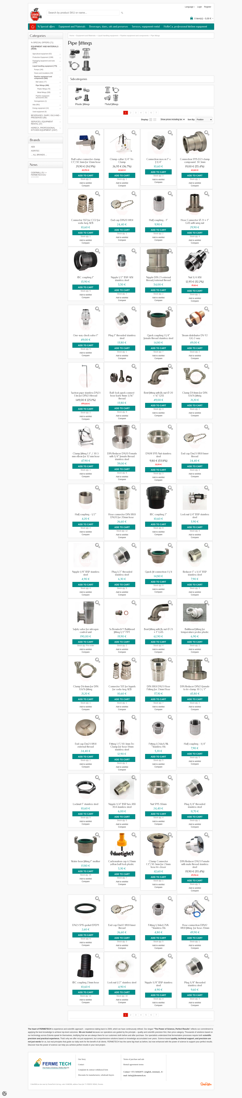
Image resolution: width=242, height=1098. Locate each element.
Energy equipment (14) (41, 108)
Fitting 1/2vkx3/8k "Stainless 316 (158, 744)
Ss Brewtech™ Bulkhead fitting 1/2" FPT (122, 630)
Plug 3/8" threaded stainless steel (194, 982)
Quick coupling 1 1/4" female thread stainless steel (158, 336)
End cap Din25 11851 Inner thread (195, 454)
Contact (81, 1063)
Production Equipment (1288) (43, 57)
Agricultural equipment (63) (42, 54)
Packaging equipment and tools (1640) (44, 61)
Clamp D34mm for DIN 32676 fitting (194, 394)
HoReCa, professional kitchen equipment (185, 26)
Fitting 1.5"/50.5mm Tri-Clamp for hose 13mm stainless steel (122, 745)
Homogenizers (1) (40, 101)
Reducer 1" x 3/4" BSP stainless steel (195, 572)
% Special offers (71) (42, 42)
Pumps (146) (38, 69)
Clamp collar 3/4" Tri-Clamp (122, 161)
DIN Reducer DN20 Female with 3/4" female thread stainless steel (122, 456)
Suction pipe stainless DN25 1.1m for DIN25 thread (85, 394)
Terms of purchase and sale (133, 1058)
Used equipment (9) (40, 112)
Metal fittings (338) (43, 92)
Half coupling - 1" (158, 220)
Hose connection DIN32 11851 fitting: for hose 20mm (194, 925)
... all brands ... (39, 155)
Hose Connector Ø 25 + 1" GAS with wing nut (195, 221)
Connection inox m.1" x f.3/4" (158, 161)
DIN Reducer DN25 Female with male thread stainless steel (194, 863)
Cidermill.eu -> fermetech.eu (45, 175)
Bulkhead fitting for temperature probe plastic (195, 630)
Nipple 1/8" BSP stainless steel (85, 572)
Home (72, 36)
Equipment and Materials (72, 26)
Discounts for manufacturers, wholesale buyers (96, 1073)
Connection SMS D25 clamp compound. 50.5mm (195, 161)
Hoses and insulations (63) (43, 73)
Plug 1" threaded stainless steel (122, 336)
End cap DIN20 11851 (122, 220)
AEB (33, 147)
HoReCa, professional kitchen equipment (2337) (44, 129)
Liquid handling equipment (108, 36)
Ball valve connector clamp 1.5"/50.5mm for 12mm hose (85, 161)
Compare (86, 185)
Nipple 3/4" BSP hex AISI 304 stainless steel (122, 804)
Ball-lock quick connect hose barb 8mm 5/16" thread (122, 395)
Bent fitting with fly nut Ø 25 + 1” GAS (158, 630)
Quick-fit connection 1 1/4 (158, 571)
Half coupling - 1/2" (85, 513)
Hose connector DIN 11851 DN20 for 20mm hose (122, 515)
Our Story (82, 1058)
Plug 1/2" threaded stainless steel (122, 572)
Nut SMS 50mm (158, 802)
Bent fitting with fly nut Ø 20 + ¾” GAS (158, 394)
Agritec (35, 151)
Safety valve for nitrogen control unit (85, 630)
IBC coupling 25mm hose (85, 981)
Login (199, 7)
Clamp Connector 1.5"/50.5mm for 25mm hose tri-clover (158, 863)
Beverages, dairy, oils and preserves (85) (45, 116)
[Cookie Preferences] (4, 1093)
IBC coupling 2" (158, 513)
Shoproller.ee (206, 1082)
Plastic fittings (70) (43, 89)
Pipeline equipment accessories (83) (42, 97)
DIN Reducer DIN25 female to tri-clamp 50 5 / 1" (194, 687)
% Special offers (46, 26)
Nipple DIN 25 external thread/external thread (158, 279)
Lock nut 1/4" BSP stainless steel (195, 515)
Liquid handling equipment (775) (45, 66)
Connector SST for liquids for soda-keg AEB (122, 687)
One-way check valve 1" (85, 335)
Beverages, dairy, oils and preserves (108, 26)
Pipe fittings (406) (42, 85)
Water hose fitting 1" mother (85, 860)
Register (207, 7)
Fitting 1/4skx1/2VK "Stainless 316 (158, 925)
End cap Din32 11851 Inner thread (122, 925)
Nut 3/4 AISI (194, 277)
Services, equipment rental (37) (42, 123)
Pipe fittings (155, 36)
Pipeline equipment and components (134, 36)
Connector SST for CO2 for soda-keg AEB (85, 221)
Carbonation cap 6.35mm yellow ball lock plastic (122, 861)
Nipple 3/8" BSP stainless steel (158, 982)
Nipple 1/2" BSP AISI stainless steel (122, 279)
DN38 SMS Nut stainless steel (158, 454)
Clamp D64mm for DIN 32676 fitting (85, 687)
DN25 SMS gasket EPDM (85, 923)
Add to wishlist (86, 183)
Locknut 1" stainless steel (85, 802)
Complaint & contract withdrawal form (93, 1068)
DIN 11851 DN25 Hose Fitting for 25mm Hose (158, 687)
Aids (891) (36, 105)
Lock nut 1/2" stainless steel (122, 981)
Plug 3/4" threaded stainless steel (194, 804)
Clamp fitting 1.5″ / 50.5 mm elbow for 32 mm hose (85, 454)
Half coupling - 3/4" (195, 742)
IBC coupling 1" (85, 277)
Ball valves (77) (41, 82)
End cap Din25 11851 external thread (85, 744)
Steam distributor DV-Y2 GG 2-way (195, 336)
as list (150, 119)
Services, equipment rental (146, 26)
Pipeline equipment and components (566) (43, 77)
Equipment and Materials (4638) (45, 47)
